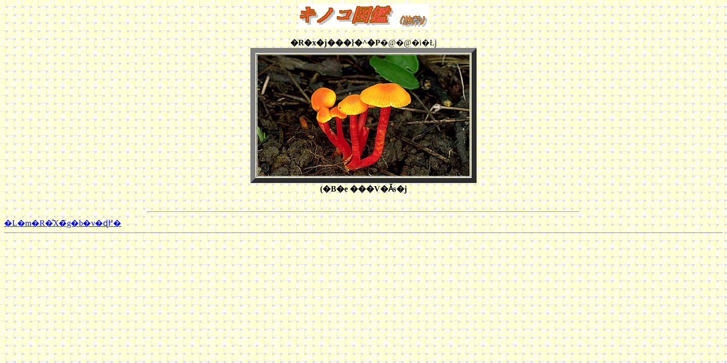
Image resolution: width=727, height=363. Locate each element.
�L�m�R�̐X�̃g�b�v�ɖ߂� (62, 223)
